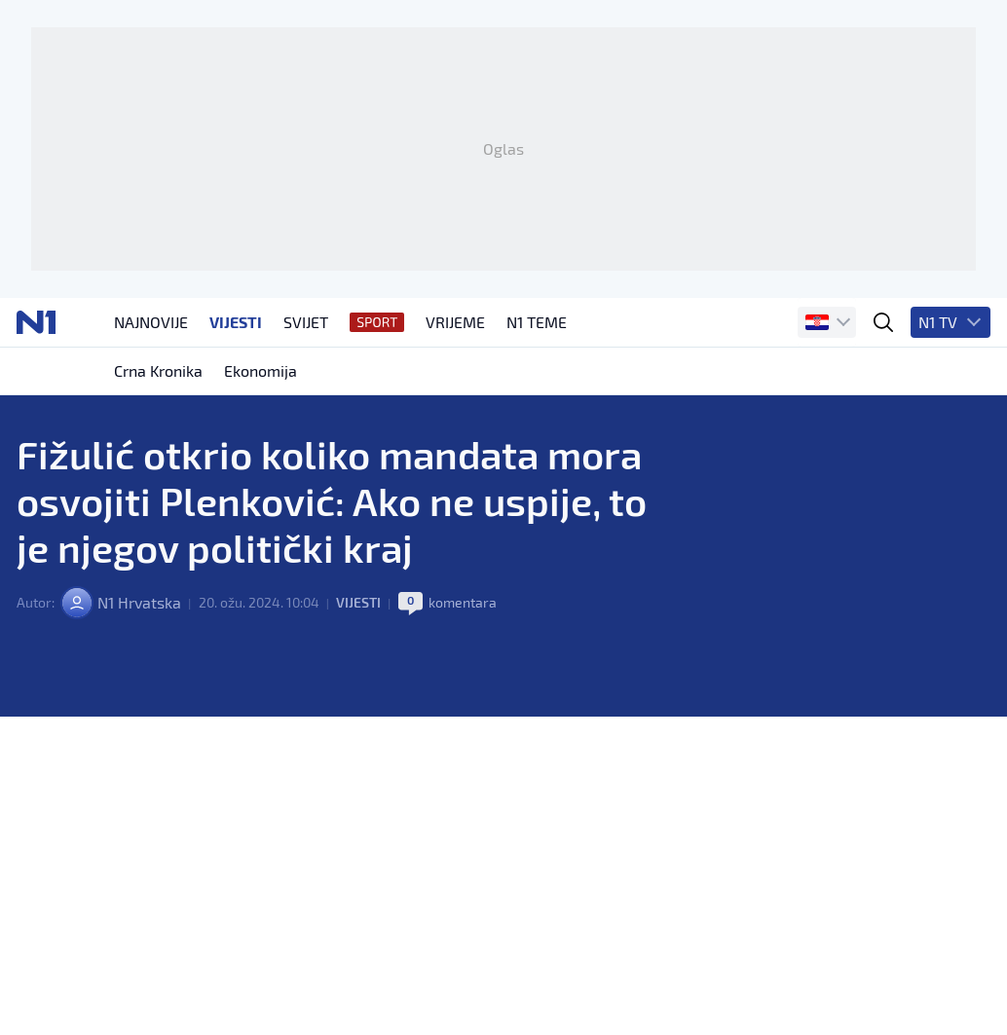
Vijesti (358, 602)
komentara (463, 602)
